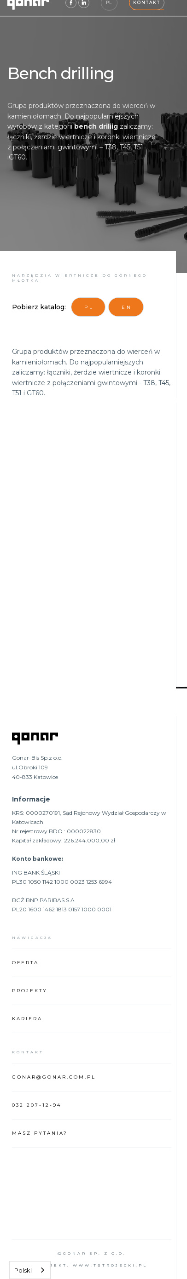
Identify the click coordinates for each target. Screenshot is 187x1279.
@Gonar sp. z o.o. (92, 1253)
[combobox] (30, 1270)
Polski (23, 1270)
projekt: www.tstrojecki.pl (91, 1265)
